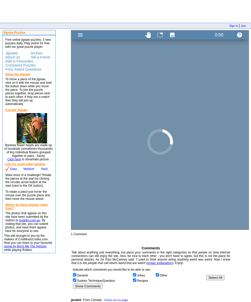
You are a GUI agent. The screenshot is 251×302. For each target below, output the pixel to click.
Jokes (141, 275)
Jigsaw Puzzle (160, 130)
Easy (13, 169)
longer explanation (159, 263)
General (82, 275)
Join (243, 25)
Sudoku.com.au (29, 220)
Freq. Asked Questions (23, 69)
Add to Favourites (19, 61)
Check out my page (116, 299)
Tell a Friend (40, 57)
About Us (12, 57)
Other (163, 275)
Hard (44, 169)
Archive (37, 53)
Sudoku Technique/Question (96, 281)
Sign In (233, 25)
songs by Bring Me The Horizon (25, 246)
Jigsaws (11, 53)
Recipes (142, 281)
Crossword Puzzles (20, 65)
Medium (29, 169)
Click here (14, 159)
